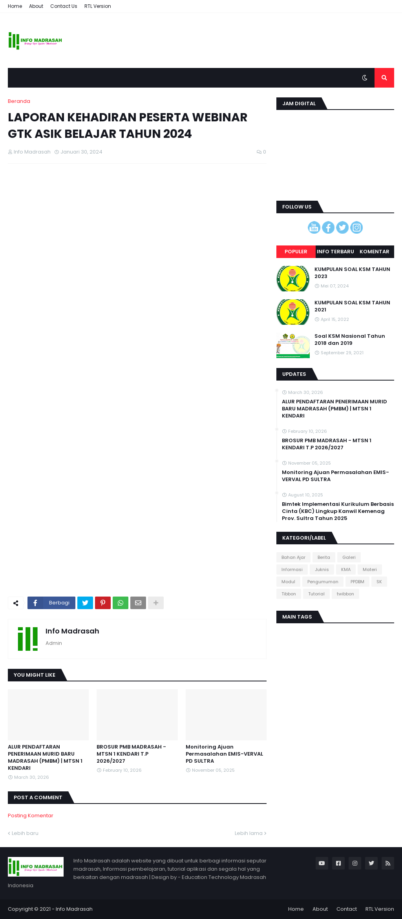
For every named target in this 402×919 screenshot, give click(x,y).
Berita (324, 557)
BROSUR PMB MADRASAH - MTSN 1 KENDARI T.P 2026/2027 (131, 754)
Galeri (349, 557)
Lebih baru (25, 833)
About (36, 6)
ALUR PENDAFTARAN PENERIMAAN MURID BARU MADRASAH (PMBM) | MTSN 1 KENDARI (45, 757)
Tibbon (288, 594)
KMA (346, 569)
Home (15, 6)
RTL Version (97, 6)
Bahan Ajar (293, 557)
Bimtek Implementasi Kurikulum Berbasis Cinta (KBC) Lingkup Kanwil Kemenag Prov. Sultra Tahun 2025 (338, 511)
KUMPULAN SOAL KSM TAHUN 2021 (352, 306)
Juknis (322, 569)
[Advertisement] (137, 227)
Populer (296, 251)
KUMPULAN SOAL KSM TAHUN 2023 (352, 273)
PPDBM (357, 581)
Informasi (292, 569)
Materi (370, 569)
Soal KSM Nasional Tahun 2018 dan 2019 (349, 340)
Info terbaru (335, 251)
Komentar (374, 251)
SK (379, 581)
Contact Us (63, 6)
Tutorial (316, 594)
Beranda (19, 101)
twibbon (345, 594)
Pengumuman (322, 581)
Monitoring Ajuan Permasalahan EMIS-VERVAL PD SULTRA (224, 754)
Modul (288, 581)
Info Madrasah (72, 631)
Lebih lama (249, 833)
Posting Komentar (30, 815)
